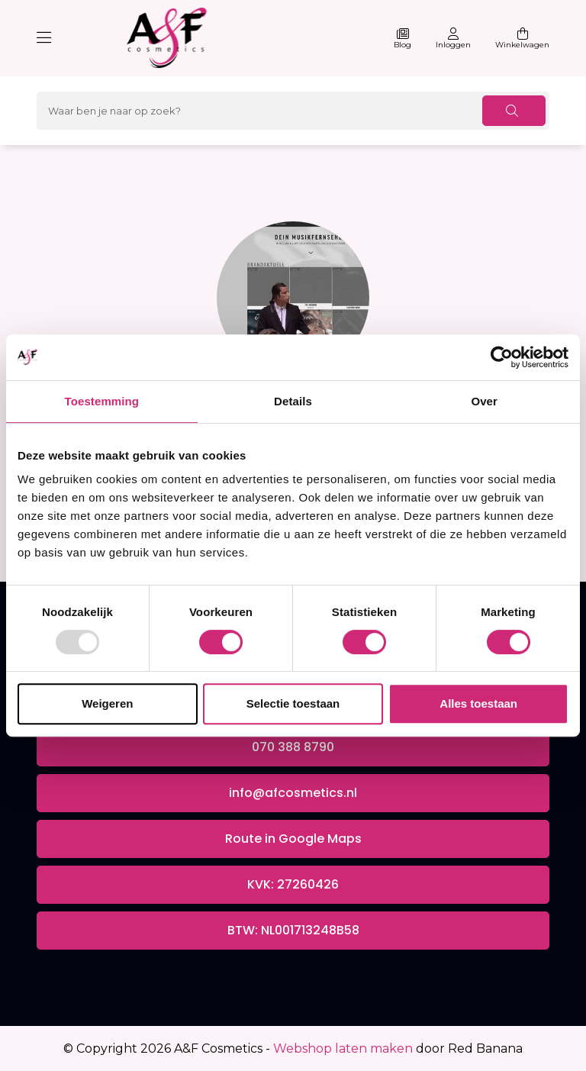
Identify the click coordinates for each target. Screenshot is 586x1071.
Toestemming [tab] (102, 401)
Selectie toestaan (293, 703)
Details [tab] (293, 401)
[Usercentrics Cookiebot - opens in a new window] (501, 357)
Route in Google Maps (293, 838)
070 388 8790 (293, 747)
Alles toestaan (478, 703)
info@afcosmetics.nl (293, 793)
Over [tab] (484, 401)
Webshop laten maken (343, 1048)
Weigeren (107, 703)
